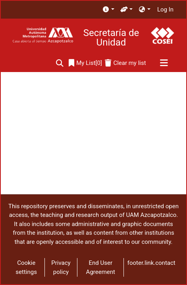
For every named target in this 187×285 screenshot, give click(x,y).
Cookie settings (26, 267)
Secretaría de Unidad (111, 37)
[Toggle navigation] (163, 63)
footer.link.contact (151, 262)
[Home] (42, 35)
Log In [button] (165, 9)
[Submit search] (59, 63)
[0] (85, 63)
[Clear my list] (125, 63)
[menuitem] (108, 9)
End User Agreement (100, 267)
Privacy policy (60, 267)
